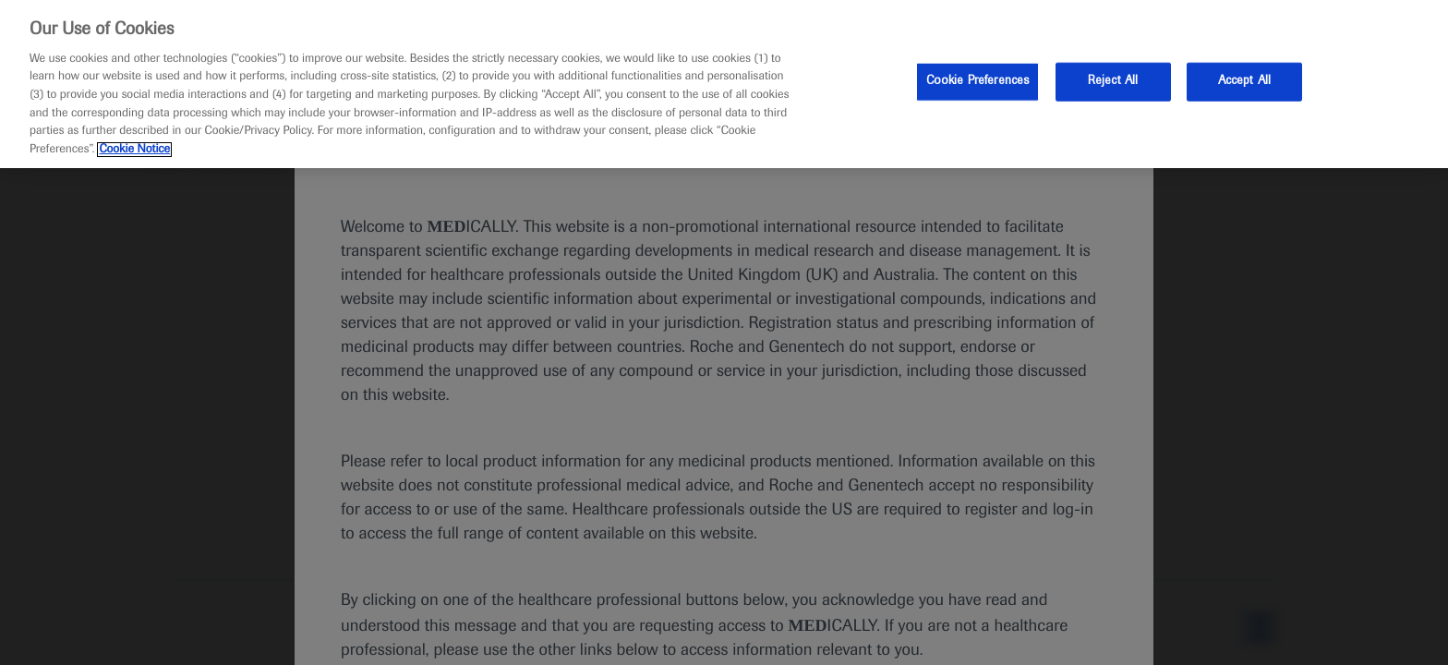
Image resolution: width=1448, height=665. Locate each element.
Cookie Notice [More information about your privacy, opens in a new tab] (134, 149)
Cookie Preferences (977, 81)
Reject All (1113, 81)
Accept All (1244, 81)
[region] (724, 84)
